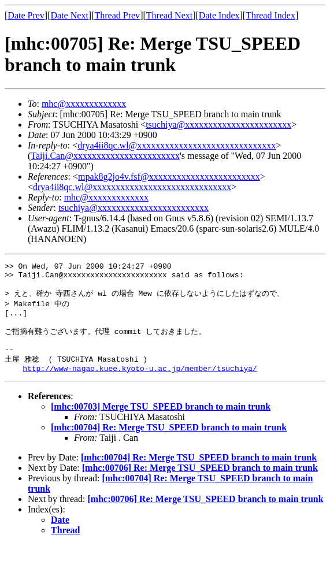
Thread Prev (117, 15)
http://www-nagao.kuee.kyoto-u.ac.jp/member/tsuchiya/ (140, 384)
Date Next (69, 15)
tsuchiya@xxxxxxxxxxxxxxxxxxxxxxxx (133, 208)
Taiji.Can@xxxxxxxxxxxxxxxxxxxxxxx (105, 156)
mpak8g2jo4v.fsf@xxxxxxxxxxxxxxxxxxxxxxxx (169, 176)
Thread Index (270, 15)
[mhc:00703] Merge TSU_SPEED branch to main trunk (160, 423)
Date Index (219, 15)
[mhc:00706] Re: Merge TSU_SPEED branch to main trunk (200, 484)
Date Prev (26, 15)
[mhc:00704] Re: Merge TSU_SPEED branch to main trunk (169, 443)
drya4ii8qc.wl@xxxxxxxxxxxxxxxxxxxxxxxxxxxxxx (176, 145)
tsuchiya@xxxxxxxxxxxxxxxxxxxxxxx (218, 124)
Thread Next (169, 15)
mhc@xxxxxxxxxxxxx (84, 104)
